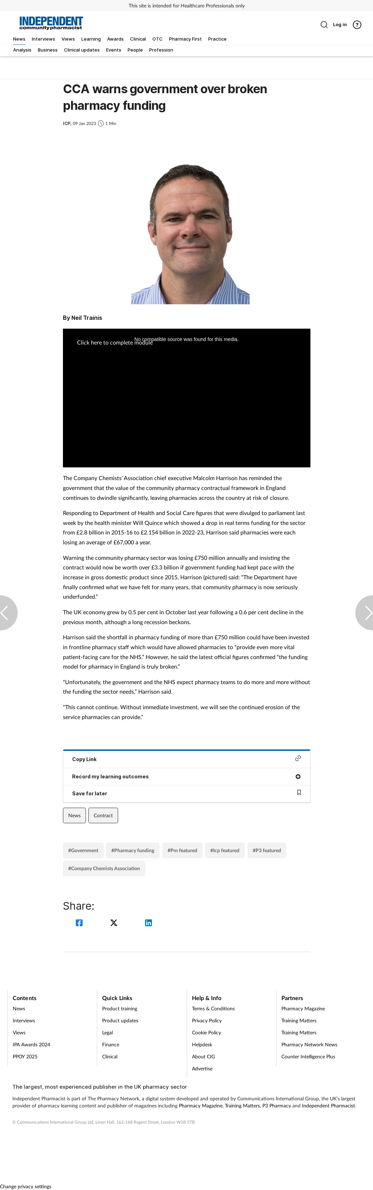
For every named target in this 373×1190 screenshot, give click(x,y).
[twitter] (115, 923)
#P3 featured (267, 850)
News (74, 815)
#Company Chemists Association (104, 868)
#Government (83, 850)
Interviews (24, 1020)
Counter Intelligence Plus (308, 1056)
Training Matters (298, 1020)
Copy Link (186, 758)
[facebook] (80, 923)
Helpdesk (202, 1044)
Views (19, 1032)
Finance (110, 1044)
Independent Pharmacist (328, 1105)
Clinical (109, 1056)
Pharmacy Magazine (303, 1008)
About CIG (203, 1056)
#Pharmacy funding (132, 850)
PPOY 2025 (25, 1056)
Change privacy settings (25, 1186)
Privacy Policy (207, 1020)
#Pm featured (182, 850)
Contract (103, 815)
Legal (107, 1032)
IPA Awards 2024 (31, 1044)
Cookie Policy (206, 1032)
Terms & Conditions (213, 1008)
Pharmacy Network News (309, 1044)
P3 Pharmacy (276, 1105)
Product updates (120, 1020)
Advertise (202, 1068)
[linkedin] (148, 923)
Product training (119, 1008)
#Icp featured (224, 850)
